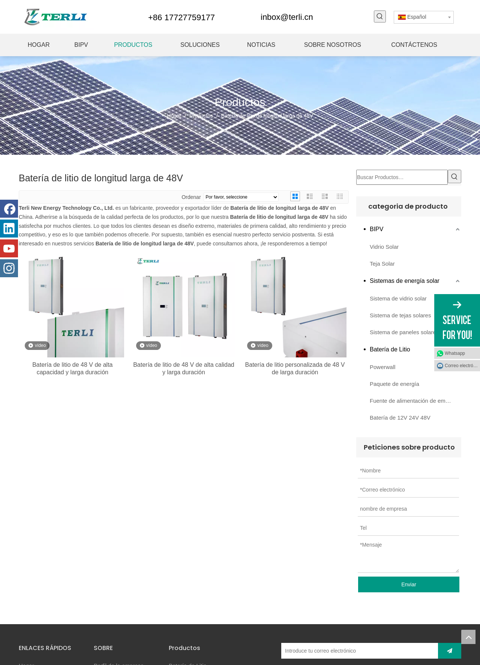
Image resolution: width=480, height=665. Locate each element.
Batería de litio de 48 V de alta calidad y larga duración (183, 368)
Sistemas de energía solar (405, 281)
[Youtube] (9, 248)
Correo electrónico (462, 365)
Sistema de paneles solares (404, 332)
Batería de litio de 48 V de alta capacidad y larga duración (72, 368)
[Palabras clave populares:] (380, 16)
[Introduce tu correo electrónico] (357, 651)
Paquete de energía (394, 384)
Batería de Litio (390, 349)
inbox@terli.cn (287, 17)
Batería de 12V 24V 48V (400, 417)
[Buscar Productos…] (402, 177)
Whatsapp (455, 353)
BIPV (376, 229)
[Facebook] (9, 209)
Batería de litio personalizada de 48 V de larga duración (295, 368)
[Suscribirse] (449, 651)
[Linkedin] (9, 229)
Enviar (408, 584)
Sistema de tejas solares (400, 315)
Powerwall (382, 367)
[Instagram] (9, 268)
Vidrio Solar (384, 247)
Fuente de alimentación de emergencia (415, 401)
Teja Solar (382, 263)
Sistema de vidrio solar (398, 298)
